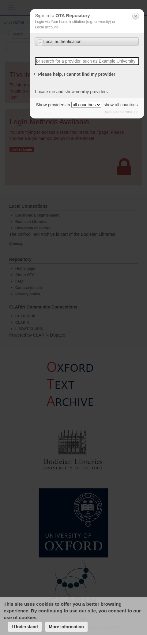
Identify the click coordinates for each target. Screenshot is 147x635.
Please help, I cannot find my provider (76, 74)
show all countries (121, 104)
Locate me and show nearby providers (71, 91)
